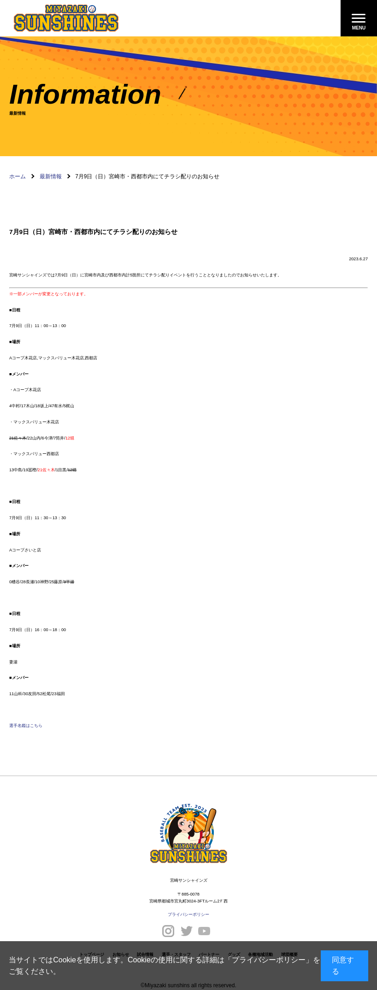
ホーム (17, 176)
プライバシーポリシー (269, 960)
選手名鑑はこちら (25, 725)
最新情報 (51, 176)
